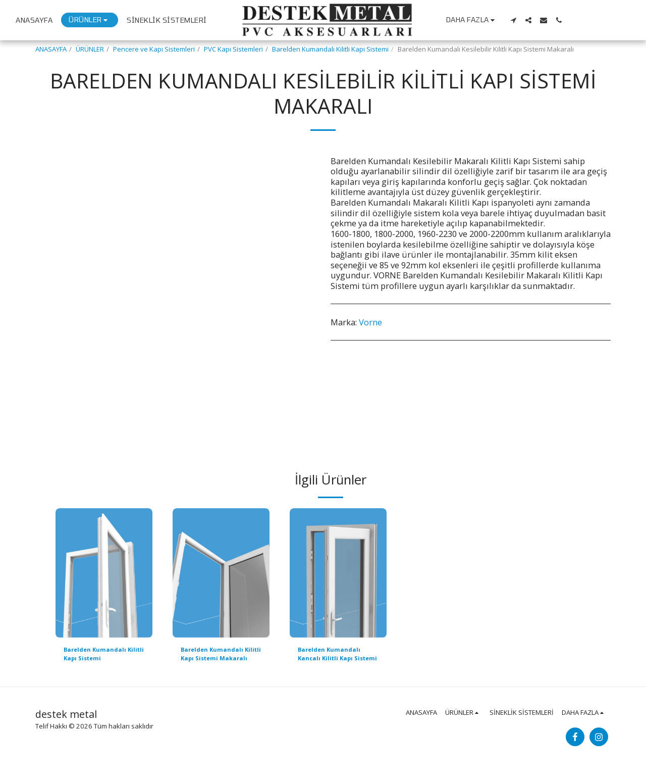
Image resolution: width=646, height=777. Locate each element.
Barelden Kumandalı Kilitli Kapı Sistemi (330, 49)
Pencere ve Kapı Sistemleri (154, 49)
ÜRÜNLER (90, 49)
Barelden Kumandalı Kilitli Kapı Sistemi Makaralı (215, 656)
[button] (576, 20)
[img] (104, 573)
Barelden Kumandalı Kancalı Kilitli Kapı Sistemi (332, 656)
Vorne (370, 322)
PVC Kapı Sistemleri (233, 49)
